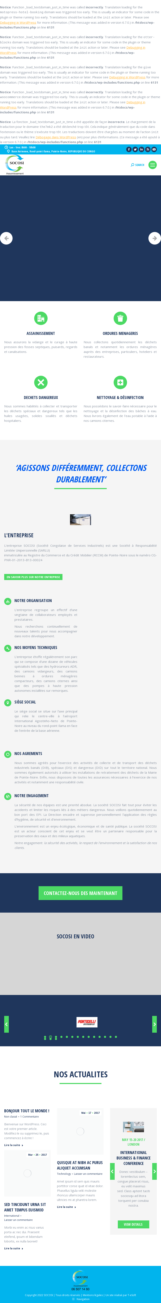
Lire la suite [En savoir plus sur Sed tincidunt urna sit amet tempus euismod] (13, 1248)
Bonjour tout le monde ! (26, 1111)
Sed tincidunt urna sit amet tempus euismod (25, 1207)
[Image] (133, 1127)
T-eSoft (132, 1295)
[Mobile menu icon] (152, 165)
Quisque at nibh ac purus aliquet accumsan (80, 1165)
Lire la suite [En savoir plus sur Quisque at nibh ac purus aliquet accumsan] (66, 1207)
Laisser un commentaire (88, 1174)
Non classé (10, 1116)
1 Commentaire (29, 1116)
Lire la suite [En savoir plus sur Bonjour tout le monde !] (13, 1145)
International (11, 1216)
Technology (64, 1174)
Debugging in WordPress (18, 22)
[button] (45, 1037)
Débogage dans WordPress (56, 137)
